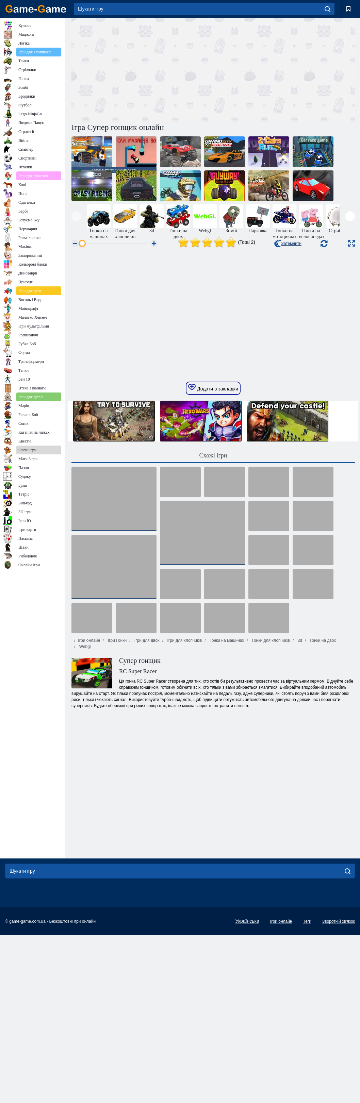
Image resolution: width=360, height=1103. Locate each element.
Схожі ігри (213, 568)
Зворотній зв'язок (338, 1034)
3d (299, 753)
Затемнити (287, 243)
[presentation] (76, 216)
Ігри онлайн (89, 753)
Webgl (84, 759)
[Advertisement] (142, 69)
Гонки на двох (322, 753)
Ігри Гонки (117, 753)
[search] (327, 8)
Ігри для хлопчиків (184, 753)
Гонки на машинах (226, 753)
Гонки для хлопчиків (270, 753)
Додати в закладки (213, 500)
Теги (307, 1034)
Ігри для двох (146, 753)
